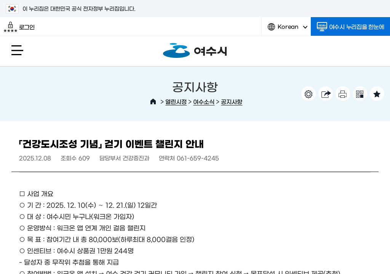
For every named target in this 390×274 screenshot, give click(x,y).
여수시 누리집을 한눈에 (350, 26)
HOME (153, 101)
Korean (287, 29)
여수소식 (203, 101)
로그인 (19, 27)
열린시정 (176, 101)
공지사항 (231, 101)
